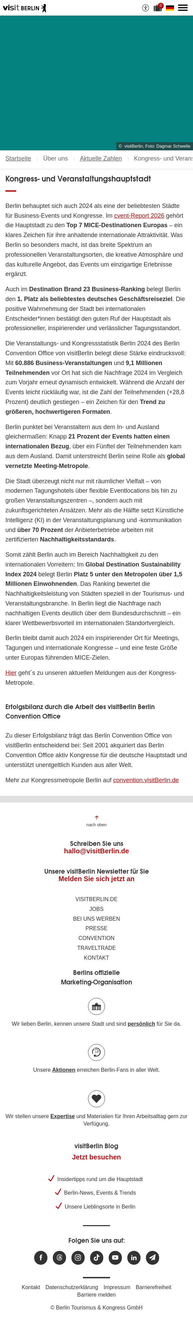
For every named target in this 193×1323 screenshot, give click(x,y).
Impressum (117, 1287)
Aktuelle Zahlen (101, 158)
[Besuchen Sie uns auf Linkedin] (134, 1258)
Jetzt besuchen (96, 1157)
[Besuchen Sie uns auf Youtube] (115, 1258)
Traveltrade (96, 948)
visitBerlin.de (96, 899)
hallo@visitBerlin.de (96, 851)
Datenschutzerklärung (71, 1287)
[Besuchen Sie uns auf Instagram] (78, 1258)
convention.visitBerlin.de (146, 780)
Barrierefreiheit (153, 1287)
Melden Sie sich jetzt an (97, 878)
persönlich (141, 1024)
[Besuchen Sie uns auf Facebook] (40, 1258)
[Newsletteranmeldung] (152, 1258)
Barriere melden (96, 1295)
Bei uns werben (96, 919)
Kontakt (96, 958)
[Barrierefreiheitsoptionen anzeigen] (145, 8)
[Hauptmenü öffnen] (183, 8)
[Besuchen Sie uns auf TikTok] (96, 1258)
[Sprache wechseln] (171, 7)
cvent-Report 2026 (139, 215)
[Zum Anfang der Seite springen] (96, 820)
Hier (11, 672)
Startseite (18, 158)
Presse (97, 928)
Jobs (96, 909)
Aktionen (63, 1070)
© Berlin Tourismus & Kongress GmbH (96, 1307)
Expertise (62, 1116)
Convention (97, 938)
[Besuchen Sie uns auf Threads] (59, 1258)
